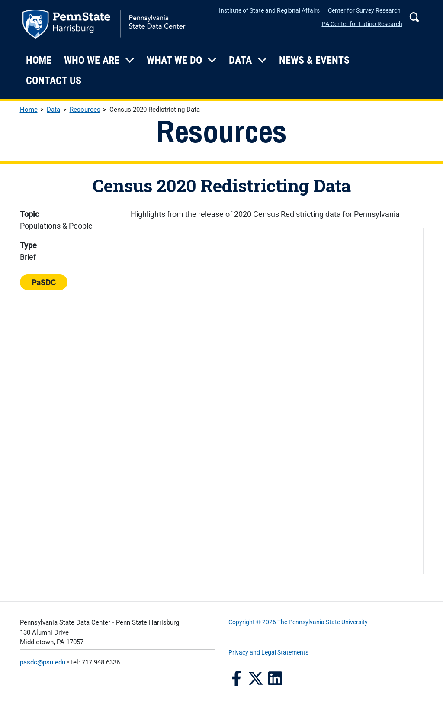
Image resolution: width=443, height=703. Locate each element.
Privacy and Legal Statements (268, 652)
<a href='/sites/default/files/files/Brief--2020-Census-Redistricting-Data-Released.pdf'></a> (277, 401)
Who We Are (91, 60)
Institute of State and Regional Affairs (269, 10)
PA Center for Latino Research (362, 24)
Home (38, 60)
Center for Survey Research (364, 10)
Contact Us (53, 80)
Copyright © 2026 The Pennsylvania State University (298, 622)
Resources (85, 109)
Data (240, 60)
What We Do (174, 60)
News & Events (314, 60)
